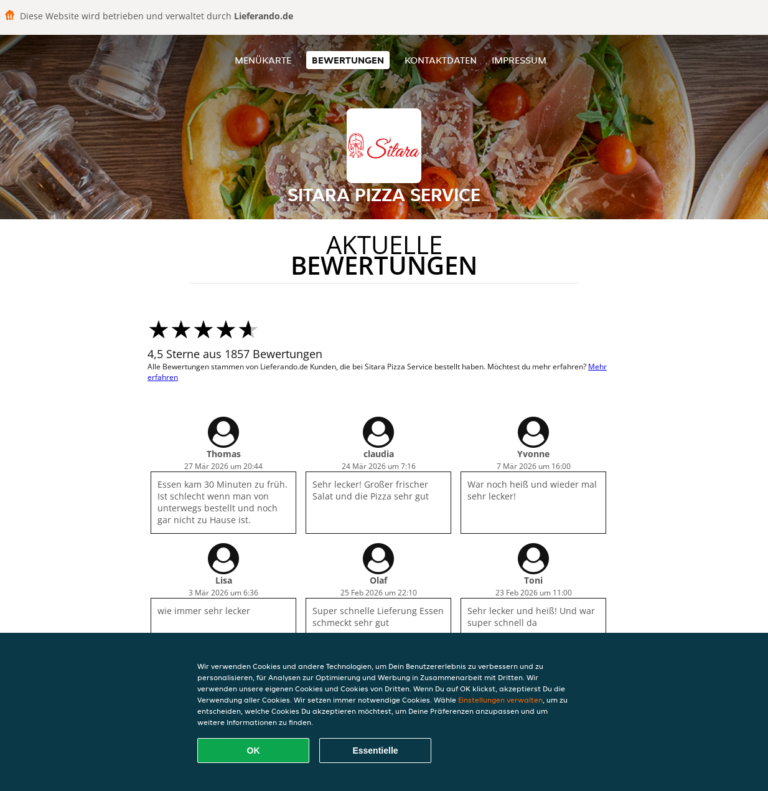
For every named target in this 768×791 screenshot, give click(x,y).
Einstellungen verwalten (500, 699)
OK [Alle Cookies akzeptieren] (253, 750)
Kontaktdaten (441, 60)
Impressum (519, 60)
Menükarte (263, 60)
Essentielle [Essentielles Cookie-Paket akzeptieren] (375, 750)
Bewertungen (348, 60)
